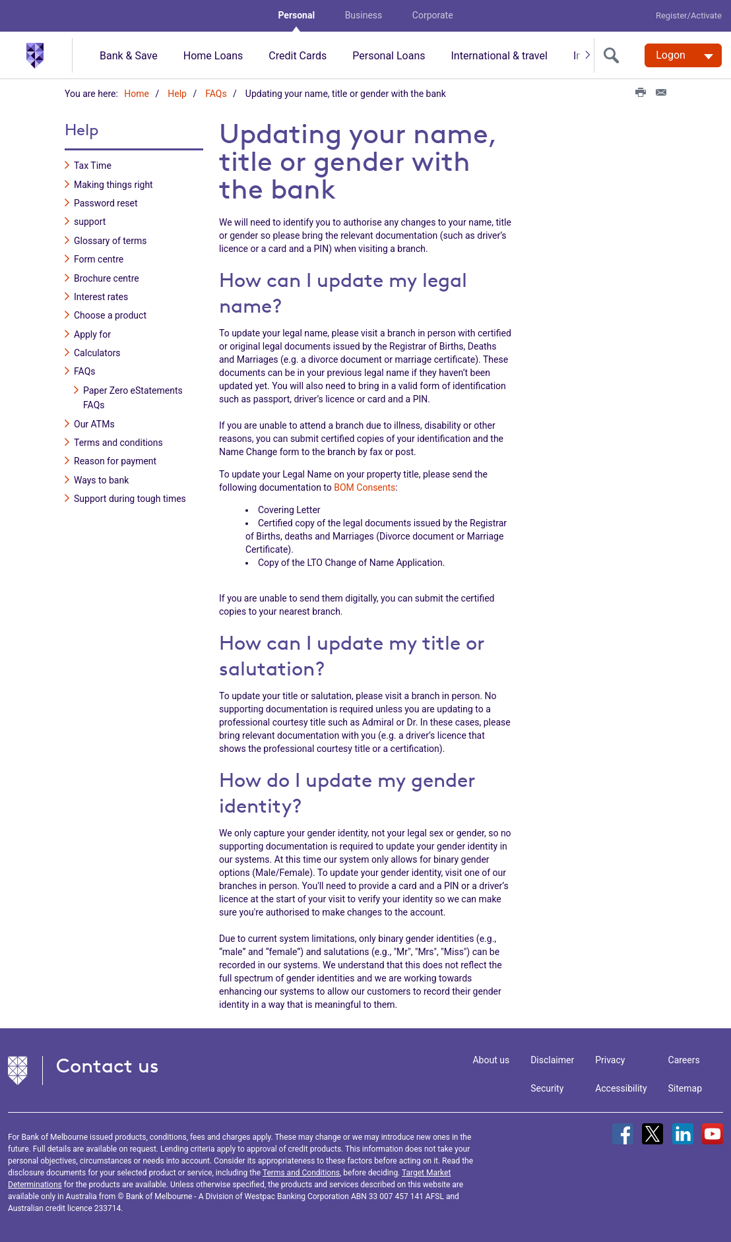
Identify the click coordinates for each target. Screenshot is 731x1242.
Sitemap (685, 1088)
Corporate (432, 15)
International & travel (499, 55)
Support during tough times (130, 498)
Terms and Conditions (301, 1172)
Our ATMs (94, 424)
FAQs (216, 93)
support (90, 221)
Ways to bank (101, 480)
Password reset (106, 203)
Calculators (97, 353)
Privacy (610, 1060)
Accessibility (621, 1088)
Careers (684, 1060)
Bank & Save (129, 55)
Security (546, 1088)
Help (177, 93)
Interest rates (101, 297)
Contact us (107, 1065)
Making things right (113, 184)
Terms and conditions (118, 442)
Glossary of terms (110, 240)
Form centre (98, 259)
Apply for (92, 334)
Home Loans (213, 55)
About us (490, 1060)
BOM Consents (364, 487)
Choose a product (110, 315)
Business (364, 15)
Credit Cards (298, 55)
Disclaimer (552, 1060)
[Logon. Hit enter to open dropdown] (683, 55)
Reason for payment (115, 461)
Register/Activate (689, 15)
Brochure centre (106, 278)
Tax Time (92, 165)
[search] (614, 55)
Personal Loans (388, 55)
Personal (296, 15)
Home (136, 93)
